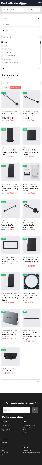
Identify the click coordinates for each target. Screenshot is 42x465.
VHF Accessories (6, 257)
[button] (8, 87)
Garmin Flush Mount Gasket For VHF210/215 (9, 260)
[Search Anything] (15, 9)
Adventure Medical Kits (11, 62)
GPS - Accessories (6, 369)
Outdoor (25, 432)
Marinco (3, 455)
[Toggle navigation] (40, 3)
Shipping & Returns (7, 430)
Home (3, 78)
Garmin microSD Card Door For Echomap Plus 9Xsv (30, 261)
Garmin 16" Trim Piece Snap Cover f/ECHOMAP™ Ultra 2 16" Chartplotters (31, 335)
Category (7, 24)
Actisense (7, 59)
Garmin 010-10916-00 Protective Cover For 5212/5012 (8, 334)
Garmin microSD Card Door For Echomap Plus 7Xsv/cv (30, 152)
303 (5, 46)
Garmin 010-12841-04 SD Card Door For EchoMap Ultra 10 (10, 298)
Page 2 (38, 381)
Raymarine (4, 453)
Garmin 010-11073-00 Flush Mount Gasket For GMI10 (31, 298)
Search (34, 10)
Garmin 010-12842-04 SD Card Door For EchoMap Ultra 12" (10, 188)
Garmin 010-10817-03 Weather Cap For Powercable (30, 116)
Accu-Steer (8, 52)
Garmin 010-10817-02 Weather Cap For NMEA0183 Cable (8, 116)
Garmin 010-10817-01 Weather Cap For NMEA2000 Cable (8, 225)
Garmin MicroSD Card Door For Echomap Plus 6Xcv (9, 152)
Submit (35, 410)
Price (5, 69)
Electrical (25, 430)
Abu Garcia (8, 49)
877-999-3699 (27, 450)
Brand (5, 31)
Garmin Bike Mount (8, 371)
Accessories (26, 184)
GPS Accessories (6, 111)
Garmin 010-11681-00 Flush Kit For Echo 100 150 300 (30, 188)
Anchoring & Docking (29, 425)
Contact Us (5, 425)
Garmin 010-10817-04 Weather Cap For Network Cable (30, 225)
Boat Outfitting (27, 428)
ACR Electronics (9, 56)
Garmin (6, 42)
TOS (2, 428)
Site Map (4, 442)
